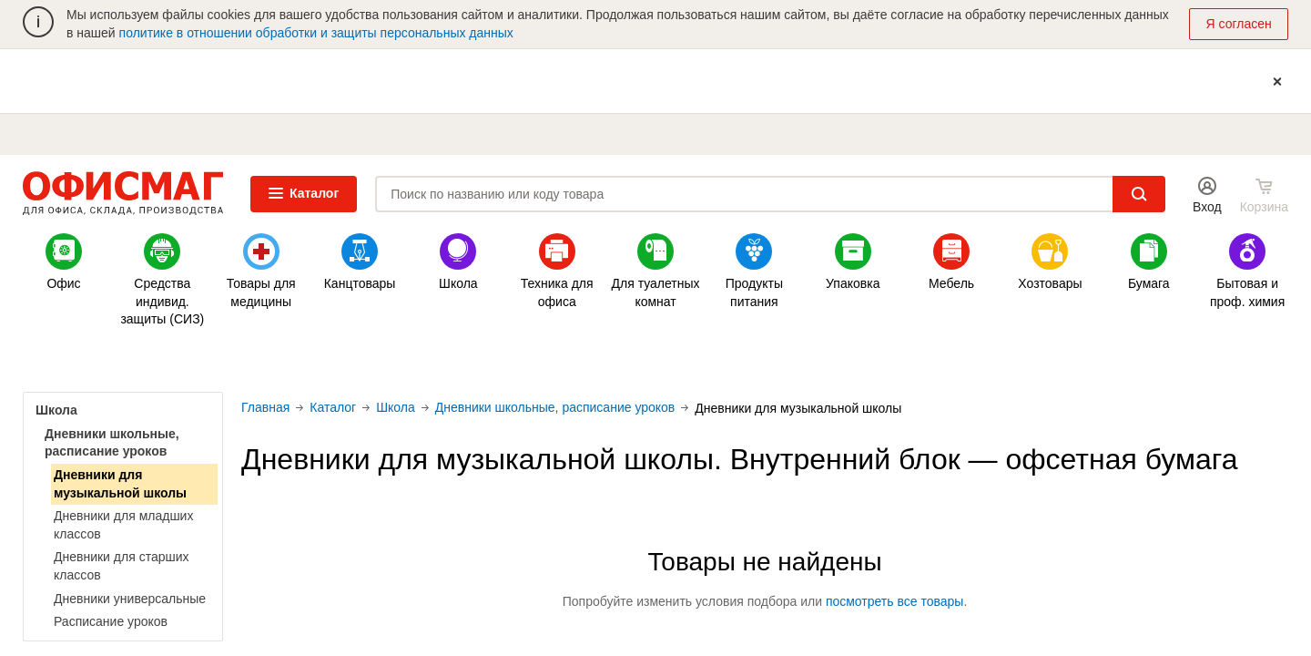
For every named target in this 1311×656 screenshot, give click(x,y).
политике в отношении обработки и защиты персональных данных (316, 33)
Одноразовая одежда (574, 358)
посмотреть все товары (895, 601)
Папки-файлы (736, 358)
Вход (1207, 207)
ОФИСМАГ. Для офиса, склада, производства (123, 194)
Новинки (413, 358)
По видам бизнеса (1220, 358)
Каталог (304, 193)
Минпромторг (897, 358)
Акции (252, 358)
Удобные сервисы (1059, 358)
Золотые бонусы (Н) (91, 358)
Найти (1139, 194)
